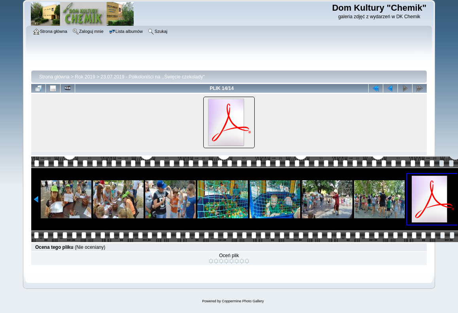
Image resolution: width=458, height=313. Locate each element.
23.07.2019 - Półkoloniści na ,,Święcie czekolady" (152, 77)
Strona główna (54, 77)
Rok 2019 (85, 77)
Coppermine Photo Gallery (243, 301)
